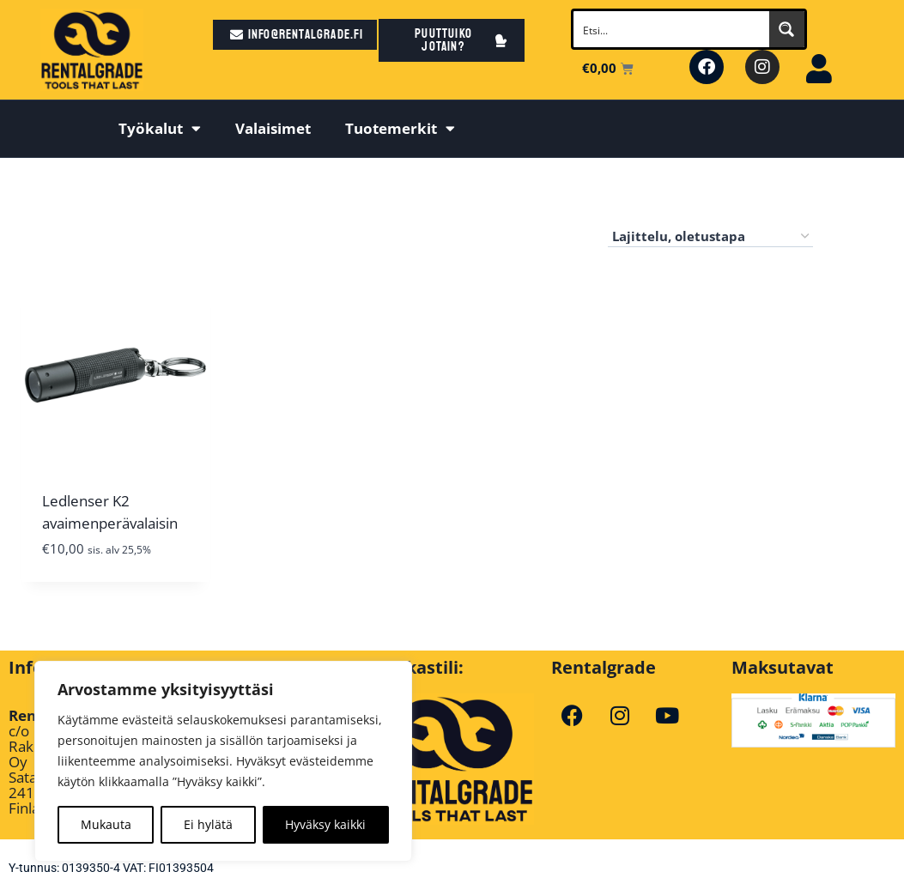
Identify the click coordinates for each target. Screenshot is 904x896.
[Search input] (672, 29)
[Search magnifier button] (786, 29)
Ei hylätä (208, 824)
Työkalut (159, 128)
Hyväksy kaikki (325, 824)
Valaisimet (273, 128)
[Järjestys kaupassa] (710, 237)
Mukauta (106, 824)
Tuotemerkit (400, 128)
